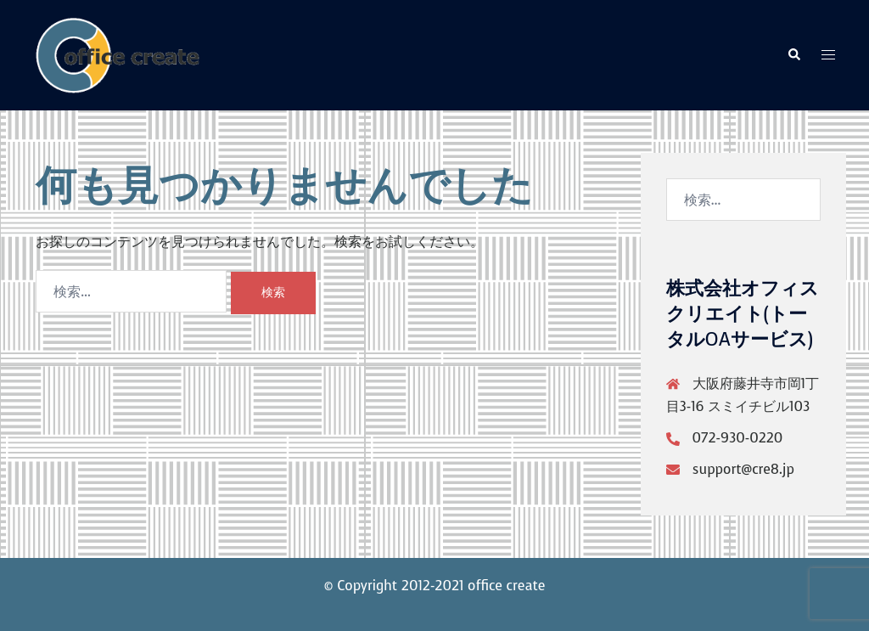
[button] (793, 55)
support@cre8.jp (743, 469)
